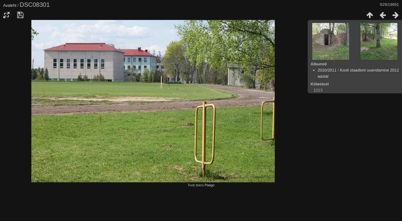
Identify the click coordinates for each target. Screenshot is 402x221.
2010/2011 (327, 70)
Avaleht (9, 5)
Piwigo (210, 185)
